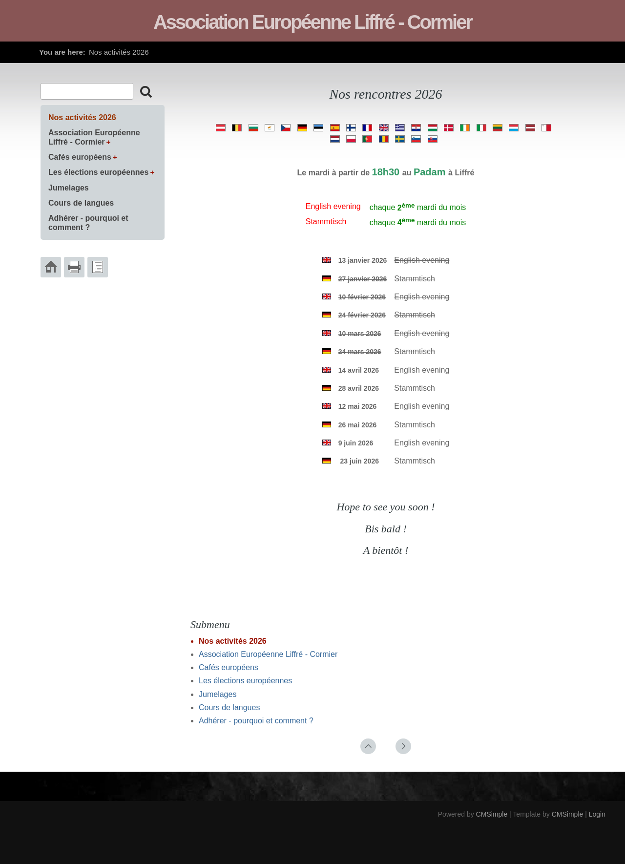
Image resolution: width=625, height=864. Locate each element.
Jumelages (217, 694)
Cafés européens (228, 667)
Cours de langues (229, 707)
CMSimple (492, 814)
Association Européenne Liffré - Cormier (268, 654)
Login (597, 814)
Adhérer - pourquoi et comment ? (256, 720)
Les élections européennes (245, 680)
